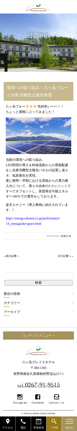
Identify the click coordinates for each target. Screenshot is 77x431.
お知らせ (66, 235)
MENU (69, 427)
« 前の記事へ (11, 255)
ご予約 (54, 427)
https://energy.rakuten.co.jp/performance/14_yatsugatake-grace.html (33, 221)
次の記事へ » (65, 255)
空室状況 (38, 427)
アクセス (7, 427)
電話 (23, 427)
